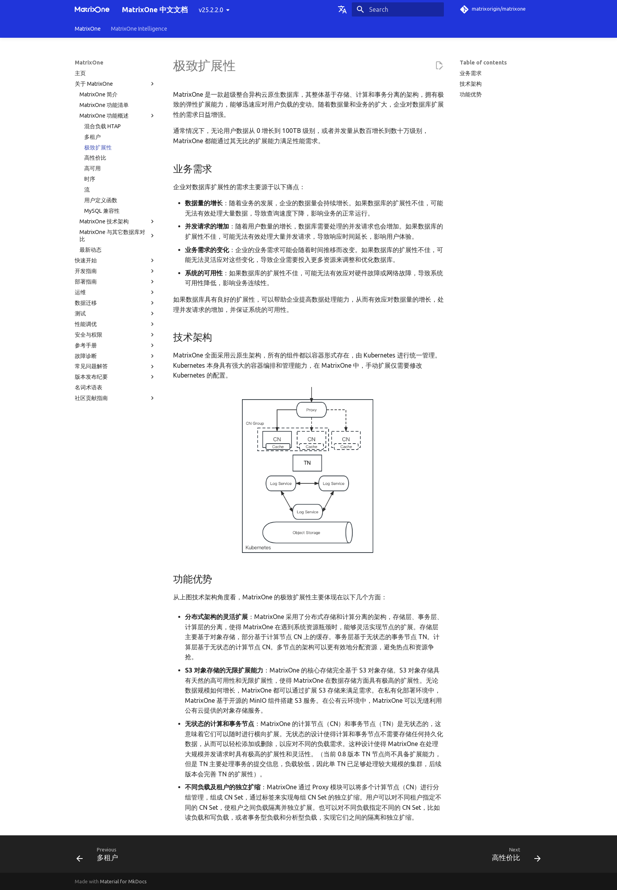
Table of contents (483, 62)
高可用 (92, 168)
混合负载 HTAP (102, 126)
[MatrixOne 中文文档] (92, 9)
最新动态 (90, 250)
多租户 (92, 137)
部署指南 (115, 281)
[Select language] (342, 9)
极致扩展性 (98, 147)
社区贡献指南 (115, 398)
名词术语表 (88, 387)
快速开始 (115, 260)
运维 (115, 292)
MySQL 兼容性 (102, 211)
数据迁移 (115, 302)
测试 (115, 313)
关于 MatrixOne (115, 83)
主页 (80, 73)
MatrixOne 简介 (98, 94)
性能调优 (115, 324)
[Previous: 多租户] (99, 856)
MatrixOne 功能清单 (104, 105)
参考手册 (115, 345)
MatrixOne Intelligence (139, 29)
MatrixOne (88, 29)
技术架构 (471, 84)
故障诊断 (115, 355)
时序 (89, 179)
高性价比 (95, 158)
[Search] (398, 9)
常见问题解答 (115, 366)
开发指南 (115, 271)
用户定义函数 (100, 200)
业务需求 (471, 73)
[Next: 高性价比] (513, 856)
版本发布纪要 (115, 376)
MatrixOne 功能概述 (117, 115)
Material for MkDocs (123, 881)
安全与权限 (115, 334)
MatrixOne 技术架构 (117, 221)
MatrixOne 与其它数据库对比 (117, 235)
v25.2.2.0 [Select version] (211, 9)
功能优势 (471, 94)
